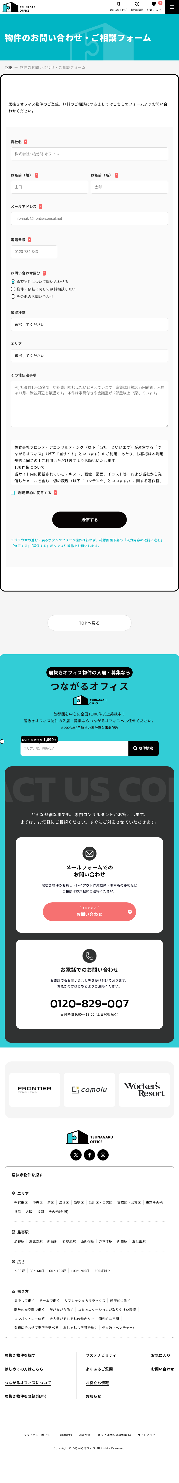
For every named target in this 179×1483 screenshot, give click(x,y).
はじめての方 (119, 7)
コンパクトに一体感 (29, 1318)
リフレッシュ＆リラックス (85, 1300)
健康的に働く (120, 1300)
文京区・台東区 (129, 1202)
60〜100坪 (57, 1270)
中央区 (38, 1202)
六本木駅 (106, 1241)
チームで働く (49, 1300)
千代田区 (21, 1202)
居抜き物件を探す (20, 1355)
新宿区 (79, 1202)
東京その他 (154, 1202)
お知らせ (93, 1396)
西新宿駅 (87, 1241)
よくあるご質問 (99, 1369)
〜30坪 (19, 1270)
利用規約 (66, 1435)
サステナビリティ (101, 1355)
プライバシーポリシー (38, 1435)
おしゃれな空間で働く (80, 1327)
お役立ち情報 (97, 1382)
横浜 (17, 1211)
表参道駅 (69, 1241)
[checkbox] (89, 288)
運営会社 (85, 1435)
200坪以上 (102, 1270)
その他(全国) (58, 1211)
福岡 (40, 1211)
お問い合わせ (162, 1369)
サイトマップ (146, 1435)
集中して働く (24, 1300)
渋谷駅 (19, 1241)
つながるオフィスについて (28, 1382)
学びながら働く (61, 1309)
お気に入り (154, 7)
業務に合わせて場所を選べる (36, 1327)
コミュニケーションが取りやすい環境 (107, 1309)
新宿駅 (52, 1241)
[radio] (89, 281)
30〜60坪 (37, 1270)
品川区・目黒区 (101, 1202)
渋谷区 (64, 1202)
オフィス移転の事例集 (114, 1435)
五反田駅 (139, 1241)
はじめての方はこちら (24, 1369)
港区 (50, 1202)
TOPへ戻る (89, 623)
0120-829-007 (89, 1003)
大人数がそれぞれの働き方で (72, 1318)
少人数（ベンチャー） (119, 1327)
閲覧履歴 (137, 7)
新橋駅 (122, 1241)
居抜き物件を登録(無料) (26, 1396)
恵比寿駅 (36, 1241)
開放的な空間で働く (29, 1309)
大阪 (29, 1211)
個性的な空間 (109, 1318)
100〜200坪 (80, 1270)
